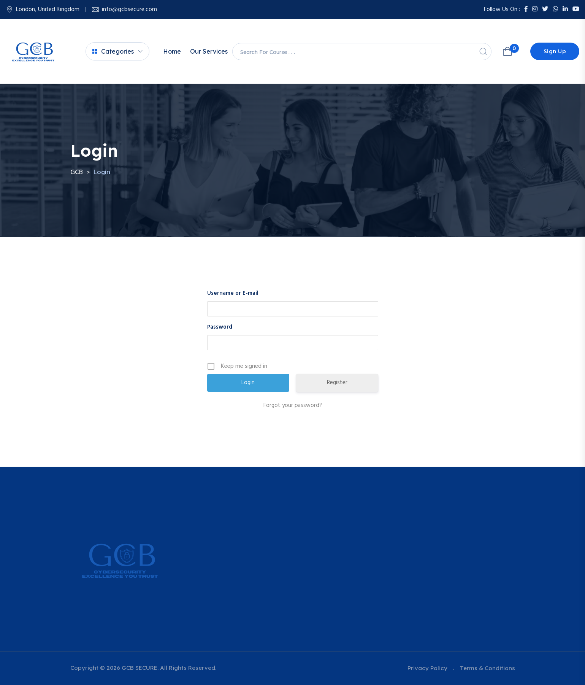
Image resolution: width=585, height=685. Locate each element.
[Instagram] (534, 9)
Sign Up (555, 52)
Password (219, 327)
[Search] (483, 51)
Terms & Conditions (487, 668)
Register (337, 382)
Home (172, 51)
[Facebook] (526, 9)
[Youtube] (575, 9)
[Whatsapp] (555, 9)
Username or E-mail (232, 293)
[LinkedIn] (565, 9)
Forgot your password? (292, 405)
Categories (113, 51)
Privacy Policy (427, 668)
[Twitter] (545, 9)
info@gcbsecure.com (129, 9)
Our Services (209, 51)
